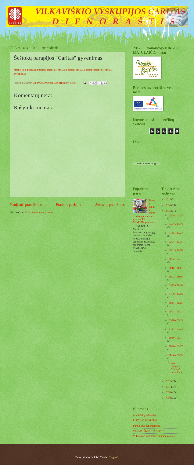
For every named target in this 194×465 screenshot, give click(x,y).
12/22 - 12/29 (176, 224)
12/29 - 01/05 (176, 215)
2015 (168, 199)
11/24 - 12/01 (176, 259)
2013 (168, 210)
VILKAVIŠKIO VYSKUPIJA (148, 430)
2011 (168, 386)
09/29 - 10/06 (176, 294)
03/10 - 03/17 (176, 337)
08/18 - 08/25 (176, 302)
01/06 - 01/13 (176, 355)
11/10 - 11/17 (175, 268)
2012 (168, 381)
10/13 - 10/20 (176, 285)
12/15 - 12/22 (176, 233)
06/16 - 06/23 (176, 320)
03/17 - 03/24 (176, 329)
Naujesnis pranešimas (26, 205)
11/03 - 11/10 (175, 276)
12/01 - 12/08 (176, 250)
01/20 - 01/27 (176, 346)
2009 (168, 398)
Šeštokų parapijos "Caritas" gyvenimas (175, 368)
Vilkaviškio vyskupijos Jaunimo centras (154, 436)
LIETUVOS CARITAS (145, 420)
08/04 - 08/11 (176, 311)
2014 (168, 205)
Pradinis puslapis (68, 205)
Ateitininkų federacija (144, 415)
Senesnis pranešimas (110, 205)
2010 (168, 392)
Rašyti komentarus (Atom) (39, 212)
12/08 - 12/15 (176, 241)
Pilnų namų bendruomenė (146, 425)
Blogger (113, 457)
